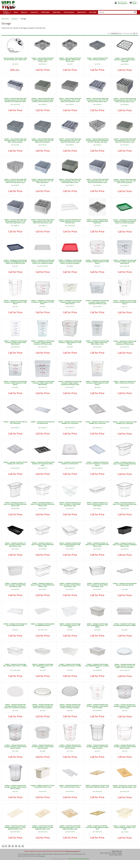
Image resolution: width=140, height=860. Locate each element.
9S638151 (44, 225)
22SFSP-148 (17, 347)
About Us (24, 12)
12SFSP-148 (126, 266)
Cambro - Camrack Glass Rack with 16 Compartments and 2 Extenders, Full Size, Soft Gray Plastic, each (42, 100)
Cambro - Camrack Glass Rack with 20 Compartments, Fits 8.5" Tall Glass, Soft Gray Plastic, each (70, 140)
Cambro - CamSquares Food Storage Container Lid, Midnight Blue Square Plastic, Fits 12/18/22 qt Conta (15, 261)
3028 (99, 64)
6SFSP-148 (44, 387)
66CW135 (126, 508)
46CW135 (16, 589)
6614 (16, 791)
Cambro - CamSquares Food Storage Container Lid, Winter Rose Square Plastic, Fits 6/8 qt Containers (70, 261)
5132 (99, 266)
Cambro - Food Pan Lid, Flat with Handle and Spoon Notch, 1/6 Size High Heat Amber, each (70, 827)
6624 (44, 710)
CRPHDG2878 (71, 225)
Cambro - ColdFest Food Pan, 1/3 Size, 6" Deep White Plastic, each (43, 786)
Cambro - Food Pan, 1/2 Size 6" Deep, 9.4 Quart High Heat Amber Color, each (124, 827)
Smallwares (14, 19)
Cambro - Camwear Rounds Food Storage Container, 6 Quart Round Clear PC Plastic (125, 746)
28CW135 (71, 508)
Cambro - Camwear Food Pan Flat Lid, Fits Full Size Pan (43, 422)
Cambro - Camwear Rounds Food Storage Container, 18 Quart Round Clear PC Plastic (15, 746)
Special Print (82, 12)
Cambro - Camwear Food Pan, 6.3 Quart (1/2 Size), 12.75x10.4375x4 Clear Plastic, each (69, 585)
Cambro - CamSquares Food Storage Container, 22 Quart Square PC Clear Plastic (124, 302)
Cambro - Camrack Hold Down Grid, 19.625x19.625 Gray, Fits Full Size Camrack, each (70, 221)
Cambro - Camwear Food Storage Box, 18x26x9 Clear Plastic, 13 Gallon (69, 665)
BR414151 (44, 64)
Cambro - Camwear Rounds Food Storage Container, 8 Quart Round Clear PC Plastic (15, 787)
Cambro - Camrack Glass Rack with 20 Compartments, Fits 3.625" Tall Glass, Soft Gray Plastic (15, 140)
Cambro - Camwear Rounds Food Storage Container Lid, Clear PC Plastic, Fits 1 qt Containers (124, 666)
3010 (71, 64)
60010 (16, 387)
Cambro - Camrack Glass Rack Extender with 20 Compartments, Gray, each (124, 59)
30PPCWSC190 (99, 468)
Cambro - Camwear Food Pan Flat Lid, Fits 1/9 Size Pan (15, 422)
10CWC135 (44, 427)
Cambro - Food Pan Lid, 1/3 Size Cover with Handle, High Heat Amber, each (125, 786)
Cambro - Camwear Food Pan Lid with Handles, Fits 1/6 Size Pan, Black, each (43, 463)
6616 (126, 710)
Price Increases (69, 12)
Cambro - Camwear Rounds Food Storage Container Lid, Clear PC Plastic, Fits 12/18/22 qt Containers (15, 706)
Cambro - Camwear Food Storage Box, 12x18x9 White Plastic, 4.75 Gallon (97, 625)
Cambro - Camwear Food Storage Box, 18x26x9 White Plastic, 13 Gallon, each (97, 665)
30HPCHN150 (16, 832)
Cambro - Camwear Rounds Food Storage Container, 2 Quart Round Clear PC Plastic (43, 746)
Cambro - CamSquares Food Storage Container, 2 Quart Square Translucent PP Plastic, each (97, 302)
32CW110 (16, 549)
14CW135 (98, 508)
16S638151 (98, 104)
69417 (16, 630)
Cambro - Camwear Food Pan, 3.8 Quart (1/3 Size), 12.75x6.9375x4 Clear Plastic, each (97, 544)
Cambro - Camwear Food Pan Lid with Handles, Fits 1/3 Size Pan (97, 422)
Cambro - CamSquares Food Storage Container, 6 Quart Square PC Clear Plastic (15, 383)
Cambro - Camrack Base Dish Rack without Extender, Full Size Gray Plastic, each (70, 59)
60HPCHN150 (71, 832)
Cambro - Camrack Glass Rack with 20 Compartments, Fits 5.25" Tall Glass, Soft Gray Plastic (42, 140)
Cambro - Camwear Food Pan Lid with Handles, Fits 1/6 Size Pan (15, 463)
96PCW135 (16, 508)
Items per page (130, 33)
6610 (99, 751)
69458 (126, 589)
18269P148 (98, 670)
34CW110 (126, 549)
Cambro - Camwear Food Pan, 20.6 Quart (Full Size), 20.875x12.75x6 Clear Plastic (70, 544)
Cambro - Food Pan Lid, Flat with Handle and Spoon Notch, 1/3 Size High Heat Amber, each (15, 827)
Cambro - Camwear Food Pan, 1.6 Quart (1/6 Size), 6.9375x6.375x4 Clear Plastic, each (42, 504)
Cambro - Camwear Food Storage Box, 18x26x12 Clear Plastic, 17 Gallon (15, 665)
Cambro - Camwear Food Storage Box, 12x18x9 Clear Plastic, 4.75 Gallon (70, 625)
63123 (16, 64)
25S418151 (126, 145)
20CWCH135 (71, 427)
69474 (44, 670)
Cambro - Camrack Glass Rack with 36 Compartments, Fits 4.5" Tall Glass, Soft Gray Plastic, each (97, 180)
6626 (71, 710)
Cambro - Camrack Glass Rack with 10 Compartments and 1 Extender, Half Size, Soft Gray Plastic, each (15, 100)
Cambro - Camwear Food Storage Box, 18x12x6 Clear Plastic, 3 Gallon (125, 624)
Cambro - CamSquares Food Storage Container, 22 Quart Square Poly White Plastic (15, 342)
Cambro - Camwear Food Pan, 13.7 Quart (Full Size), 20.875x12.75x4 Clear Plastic (97, 504)
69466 (98, 630)
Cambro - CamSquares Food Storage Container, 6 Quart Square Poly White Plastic (42, 383)
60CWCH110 (44, 468)
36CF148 (44, 791)
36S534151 (126, 185)
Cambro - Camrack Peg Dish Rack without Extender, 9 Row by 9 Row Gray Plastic (97, 221)
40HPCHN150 (44, 832)
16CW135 (71, 549)
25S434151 (98, 145)
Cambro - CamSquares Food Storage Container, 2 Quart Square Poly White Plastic (70, 302)
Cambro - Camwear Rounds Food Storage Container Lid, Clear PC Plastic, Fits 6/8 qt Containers (70, 706)
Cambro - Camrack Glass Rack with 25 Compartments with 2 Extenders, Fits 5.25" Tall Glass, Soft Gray (97, 140)
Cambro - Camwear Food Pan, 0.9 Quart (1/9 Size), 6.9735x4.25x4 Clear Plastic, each (124, 463)
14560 (16, 751)
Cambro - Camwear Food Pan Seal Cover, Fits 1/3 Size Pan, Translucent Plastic (97, 463)
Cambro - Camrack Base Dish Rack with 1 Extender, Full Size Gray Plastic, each (43, 59)
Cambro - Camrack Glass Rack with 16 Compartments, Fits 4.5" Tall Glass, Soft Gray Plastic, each (70, 100)
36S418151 (98, 185)
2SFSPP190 (99, 306)
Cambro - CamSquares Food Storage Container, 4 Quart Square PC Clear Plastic (70, 342)
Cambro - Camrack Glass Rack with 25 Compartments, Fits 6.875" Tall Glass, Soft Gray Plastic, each (15, 180)
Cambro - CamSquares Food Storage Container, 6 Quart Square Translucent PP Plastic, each (70, 383)
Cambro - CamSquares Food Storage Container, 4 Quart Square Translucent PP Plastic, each (124, 342)
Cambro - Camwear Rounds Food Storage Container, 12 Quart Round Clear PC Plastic (124, 706)
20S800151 (71, 145)
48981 (126, 225)
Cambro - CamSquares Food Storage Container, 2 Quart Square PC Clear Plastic (42, 302)
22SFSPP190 (44, 347)
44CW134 (44, 549)
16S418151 (71, 104)
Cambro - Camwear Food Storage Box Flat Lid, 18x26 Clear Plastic (15, 624)
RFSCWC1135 (126, 670)
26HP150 (126, 832)
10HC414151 (17, 104)
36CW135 (44, 589)
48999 (71, 266)
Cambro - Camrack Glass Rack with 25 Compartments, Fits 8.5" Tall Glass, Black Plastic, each (70, 180)
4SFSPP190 (126, 347)
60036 (44, 306)
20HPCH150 (99, 791)
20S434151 (44, 145)
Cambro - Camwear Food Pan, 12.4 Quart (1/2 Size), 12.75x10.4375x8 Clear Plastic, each (70, 504)
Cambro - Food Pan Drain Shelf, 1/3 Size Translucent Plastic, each (70, 786)
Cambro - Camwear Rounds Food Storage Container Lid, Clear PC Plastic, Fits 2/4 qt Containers (42, 706)
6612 (126, 751)
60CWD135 (126, 387)
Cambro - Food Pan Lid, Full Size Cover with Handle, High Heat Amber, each (97, 827)
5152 (16, 306)
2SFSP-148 (71, 306)
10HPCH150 (99, 832)
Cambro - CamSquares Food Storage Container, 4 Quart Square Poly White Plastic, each (97, 342)
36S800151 (16, 225)
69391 (71, 670)
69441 (126, 630)
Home (16, 12)
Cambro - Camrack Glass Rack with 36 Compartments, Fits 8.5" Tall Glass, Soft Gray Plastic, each (15, 221)
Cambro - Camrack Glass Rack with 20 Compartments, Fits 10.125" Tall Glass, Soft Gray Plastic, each (124, 100)
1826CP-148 (44, 630)
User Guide (92, 12)
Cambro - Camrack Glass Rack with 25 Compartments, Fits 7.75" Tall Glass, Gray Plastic (42, 180)
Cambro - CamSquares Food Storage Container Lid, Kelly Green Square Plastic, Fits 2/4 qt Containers (124, 221)
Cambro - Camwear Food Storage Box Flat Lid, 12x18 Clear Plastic (125, 584)
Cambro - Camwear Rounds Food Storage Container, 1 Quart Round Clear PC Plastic (97, 706)
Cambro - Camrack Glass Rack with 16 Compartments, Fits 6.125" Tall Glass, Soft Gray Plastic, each (97, 100)
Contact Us (34, 12)
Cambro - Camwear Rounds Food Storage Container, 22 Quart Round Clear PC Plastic (70, 746)
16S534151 (44, 104)
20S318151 (16, 145)
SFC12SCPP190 (44, 266)
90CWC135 (16, 427)
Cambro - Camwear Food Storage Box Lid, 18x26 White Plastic (43, 624)
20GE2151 (126, 64)
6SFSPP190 (71, 387)
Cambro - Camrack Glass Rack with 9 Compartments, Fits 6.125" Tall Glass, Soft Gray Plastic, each (42, 221)
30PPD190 (71, 791)
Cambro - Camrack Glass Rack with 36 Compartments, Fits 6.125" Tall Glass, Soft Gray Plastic (124, 181)
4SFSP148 (98, 347)
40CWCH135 (126, 428)
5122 (16, 266)
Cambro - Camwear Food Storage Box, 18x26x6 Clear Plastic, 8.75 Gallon (42, 665)
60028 (98, 387)
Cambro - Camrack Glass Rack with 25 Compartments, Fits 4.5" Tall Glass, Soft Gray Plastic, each (124, 140)
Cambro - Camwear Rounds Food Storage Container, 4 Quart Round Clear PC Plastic (97, 746)
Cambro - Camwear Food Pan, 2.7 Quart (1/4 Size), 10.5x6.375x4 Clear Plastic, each (42, 544)
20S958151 (126, 104)
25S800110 (71, 185)
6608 (44, 751)
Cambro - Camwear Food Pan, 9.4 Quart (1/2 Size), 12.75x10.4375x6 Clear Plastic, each (97, 585)
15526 (16, 710)
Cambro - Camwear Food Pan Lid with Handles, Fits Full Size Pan (70, 463)
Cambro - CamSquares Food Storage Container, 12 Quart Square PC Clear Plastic (97, 261)
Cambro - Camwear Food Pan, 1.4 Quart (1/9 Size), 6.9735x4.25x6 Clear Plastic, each (15, 504)
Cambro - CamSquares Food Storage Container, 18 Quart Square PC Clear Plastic (15, 302)
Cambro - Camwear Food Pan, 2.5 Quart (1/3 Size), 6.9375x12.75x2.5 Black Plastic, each (15, 544)
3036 (99, 225)
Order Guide (45, 12)
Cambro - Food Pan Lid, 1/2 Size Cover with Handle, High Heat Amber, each (97, 786)
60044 (71, 347)
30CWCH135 (99, 427)
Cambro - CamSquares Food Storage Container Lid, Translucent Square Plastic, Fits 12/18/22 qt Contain (42, 261)
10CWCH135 (71, 468)
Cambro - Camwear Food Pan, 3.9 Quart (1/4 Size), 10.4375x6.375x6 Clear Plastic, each (15, 585)
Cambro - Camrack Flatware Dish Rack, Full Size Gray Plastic (97, 59)
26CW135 (98, 589)
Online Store (5, 19)
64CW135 (44, 508)
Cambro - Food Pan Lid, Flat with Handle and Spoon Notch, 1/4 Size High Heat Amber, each (42, 827)
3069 (44, 185)
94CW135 (126, 468)
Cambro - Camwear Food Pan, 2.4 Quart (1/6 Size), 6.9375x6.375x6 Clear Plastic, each (125, 504)
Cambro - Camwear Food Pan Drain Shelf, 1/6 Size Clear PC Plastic (124, 382)
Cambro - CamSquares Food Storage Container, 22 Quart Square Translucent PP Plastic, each (42, 342)
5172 (126, 306)
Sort (115, 33)
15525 (71, 751)
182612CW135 (16, 670)
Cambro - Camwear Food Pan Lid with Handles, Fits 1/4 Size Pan (125, 422)
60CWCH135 (17, 468)
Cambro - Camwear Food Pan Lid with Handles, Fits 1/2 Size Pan (70, 422)
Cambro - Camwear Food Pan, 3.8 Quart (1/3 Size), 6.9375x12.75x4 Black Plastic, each (125, 544)
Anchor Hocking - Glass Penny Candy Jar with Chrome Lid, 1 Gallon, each (15, 59)
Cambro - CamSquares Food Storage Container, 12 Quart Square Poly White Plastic (124, 261)
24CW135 (71, 589)
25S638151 (16, 185)
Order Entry (56, 12)
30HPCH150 (126, 791)
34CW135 (98, 549)
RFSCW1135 (99, 710)
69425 (71, 630)
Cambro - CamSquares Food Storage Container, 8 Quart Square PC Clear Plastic (97, 383)
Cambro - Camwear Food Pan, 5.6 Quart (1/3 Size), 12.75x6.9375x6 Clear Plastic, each (42, 585)
